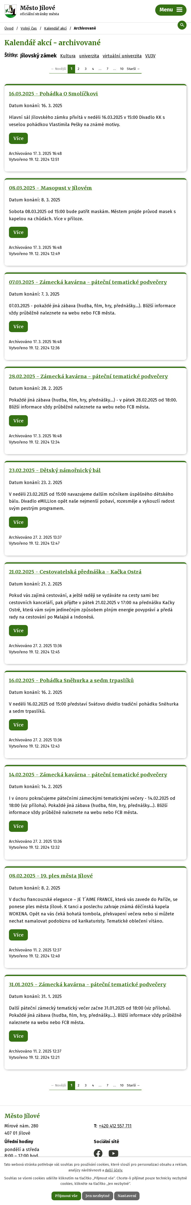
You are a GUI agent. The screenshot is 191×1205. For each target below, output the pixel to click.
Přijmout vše (66, 1196)
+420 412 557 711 (115, 1126)
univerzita (89, 56)
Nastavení (127, 1196)
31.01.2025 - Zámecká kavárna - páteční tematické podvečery (87, 984)
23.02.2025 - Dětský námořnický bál (55, 470)
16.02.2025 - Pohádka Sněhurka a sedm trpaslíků (71, 680)
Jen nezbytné (98, 1196)
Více (18, 138)
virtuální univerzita (122, 56)
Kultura (68, 56)
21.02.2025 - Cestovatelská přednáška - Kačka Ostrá (75, 572)
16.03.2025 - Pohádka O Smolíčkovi (53, 94)
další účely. (114, 1170)
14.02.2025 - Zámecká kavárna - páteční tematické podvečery (88, 775)
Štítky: (11, 55)
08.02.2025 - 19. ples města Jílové (51, 876)
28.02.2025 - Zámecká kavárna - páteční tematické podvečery (88, 376)
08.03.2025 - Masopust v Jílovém (50, 188)
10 (122, 69)
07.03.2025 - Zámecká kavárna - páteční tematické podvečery (88, 282)
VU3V (150, 56)
